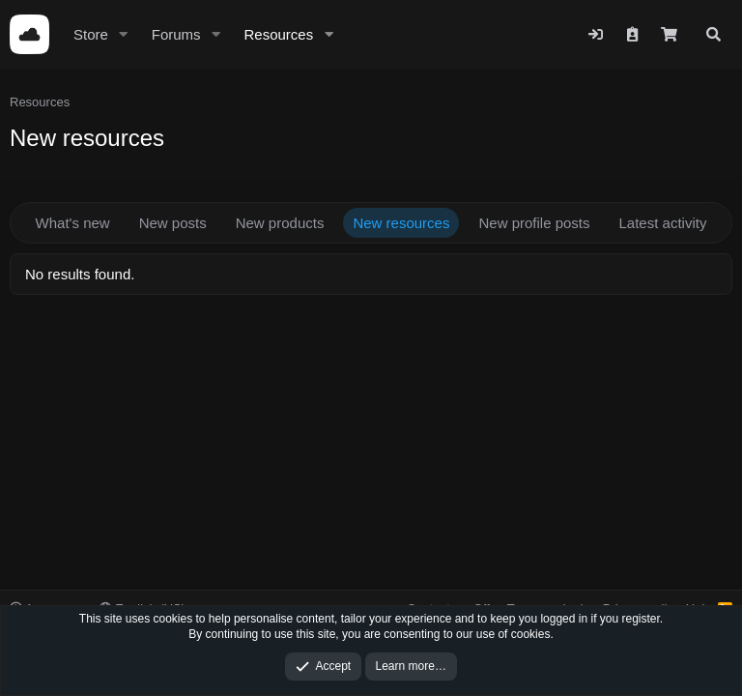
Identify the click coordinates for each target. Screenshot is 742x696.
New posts (173, 223)
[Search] (713, 34)
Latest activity (663, 223)
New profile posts (533, 223)
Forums (176, 34)
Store (90, 34)
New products (280, 223)
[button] (123, 34)
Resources (278, 34)
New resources (401, 223)
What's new (73, 223)
